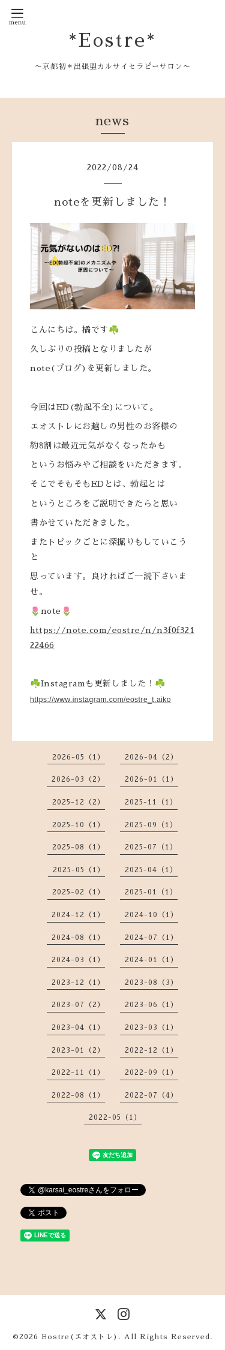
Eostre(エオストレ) (79, 1336)
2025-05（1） (79, 869)
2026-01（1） (151, 779)
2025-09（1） (151, 824)
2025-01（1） (151, 892)
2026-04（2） (151, 757)
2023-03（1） (151, 1027)
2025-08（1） (78, 847)
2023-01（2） (78, 1050)
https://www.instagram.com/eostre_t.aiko (100, 699)
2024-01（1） (151, 959)
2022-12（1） (151, 1050)
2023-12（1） (78, 982)
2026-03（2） (78, 779)
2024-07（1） (151, 937)
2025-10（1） (78, 824)
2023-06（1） (151, 1004)
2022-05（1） (115, 1117)
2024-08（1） (78, 937)
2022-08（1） (78, 1095)
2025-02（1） (78, 892)
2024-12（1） (78, 914)
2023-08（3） (151, 982)
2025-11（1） (151, 802)
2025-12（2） (78, 802)
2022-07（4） (151, 1095)
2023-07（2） (78, 1004)
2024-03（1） (78, 959)
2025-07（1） (151, 847)
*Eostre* (112, 40)
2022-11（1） (78, 1072)
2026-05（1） (78, 757)
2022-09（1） (151, 1072)
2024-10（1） (151, 914)
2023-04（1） (78, 1027)
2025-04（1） (151, 869)
